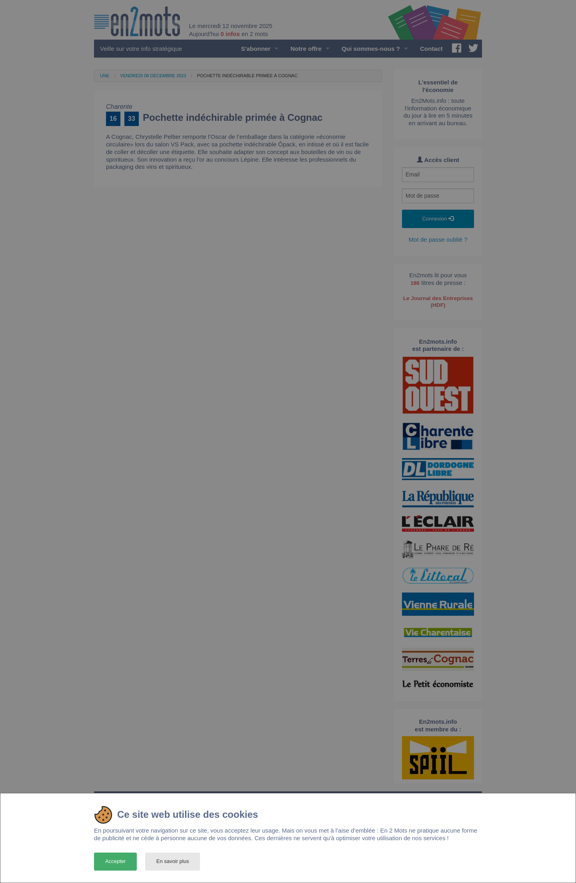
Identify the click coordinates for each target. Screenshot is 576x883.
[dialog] (288, 838)
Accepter (115, 861)
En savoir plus (172, 861)
